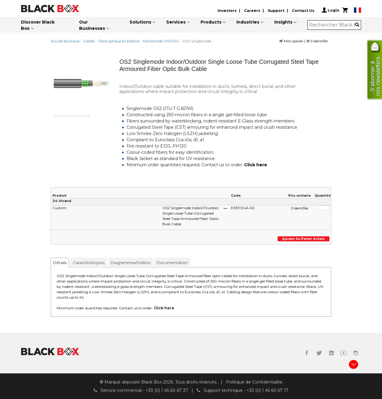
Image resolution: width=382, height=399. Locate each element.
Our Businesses (92, 25)
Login (330, 10)
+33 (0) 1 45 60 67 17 (267, 390)
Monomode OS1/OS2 (161, 41)
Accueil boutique (65, 41)
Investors (227, 10)
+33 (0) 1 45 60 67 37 (167, 390)
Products (211, 22)
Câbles (89, 41)
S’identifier (317, 41)
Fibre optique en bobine (118, 41)
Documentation (172, 262)
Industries (247, 22)
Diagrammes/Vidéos (130, 262)
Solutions (140, 22)
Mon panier (292, 41)
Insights (283, 22)
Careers (252, 10)
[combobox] (332, 25)
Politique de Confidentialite (254, 382)
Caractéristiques (88, 262)
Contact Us (303, 10)
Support (276, 10)
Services (176, 22)
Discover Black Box (38, 25)
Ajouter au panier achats (303, 239)
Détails (60, 262)
